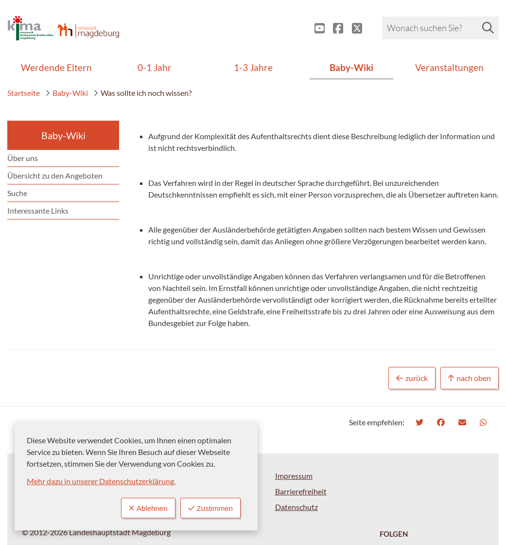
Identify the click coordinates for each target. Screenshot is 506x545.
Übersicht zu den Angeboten (55, 175)
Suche (17, 193)
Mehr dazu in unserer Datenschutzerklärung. (101, 480)
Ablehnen (144, 508)
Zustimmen (209, 508)
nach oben (469, 378)
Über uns (22, 158)
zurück (412, 378)
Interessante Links (38, 210)
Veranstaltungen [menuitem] (449, 67)
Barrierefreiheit (301, 491)
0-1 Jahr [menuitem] (155, 67)
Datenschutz (296, 506)
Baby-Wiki (66, 92)
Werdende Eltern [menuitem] (56, 67)
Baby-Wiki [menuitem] (351, 67)
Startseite (23, 92)
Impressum (294, 475)
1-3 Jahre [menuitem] (253, 67)
